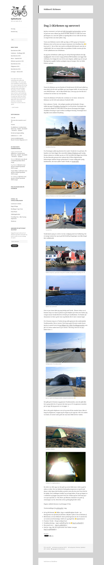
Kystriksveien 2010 (15, 56)
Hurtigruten (72, 547)
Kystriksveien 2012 (15, 63)
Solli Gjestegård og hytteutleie (72, 31)
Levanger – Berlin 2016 (17, 71)
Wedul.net (13, 221)
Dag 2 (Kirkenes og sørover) (62, 25)
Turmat (13, 124)
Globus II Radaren (73, 153)
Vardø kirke (75, 161)
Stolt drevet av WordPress (50, 561)
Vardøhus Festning (59, 106)
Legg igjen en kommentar (58, 549)
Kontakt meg (14, 31)
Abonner (14, 245)
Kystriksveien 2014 (15, 69)
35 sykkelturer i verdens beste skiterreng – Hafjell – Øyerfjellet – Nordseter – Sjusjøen (19, 128)
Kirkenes (78, 547)
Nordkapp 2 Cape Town (17, 209)
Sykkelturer (16, 18)
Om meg (13, 29)
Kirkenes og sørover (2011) (60, 547)
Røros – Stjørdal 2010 (16, 58)
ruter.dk (13, 117)
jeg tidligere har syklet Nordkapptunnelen (72, 325)
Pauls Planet (14, 211)
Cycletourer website (16, 203)
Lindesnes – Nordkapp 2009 (18, 53)
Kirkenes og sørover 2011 (17, 61)
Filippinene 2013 (15, 66)
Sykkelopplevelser (15, 214)
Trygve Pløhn (14, 171)
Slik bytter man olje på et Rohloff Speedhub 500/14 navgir (19, 160)
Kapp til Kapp (14, 206)
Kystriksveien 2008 (15, 50)
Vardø (48, 549)
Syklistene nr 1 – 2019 (16, 135)
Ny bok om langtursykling (17, 133)
